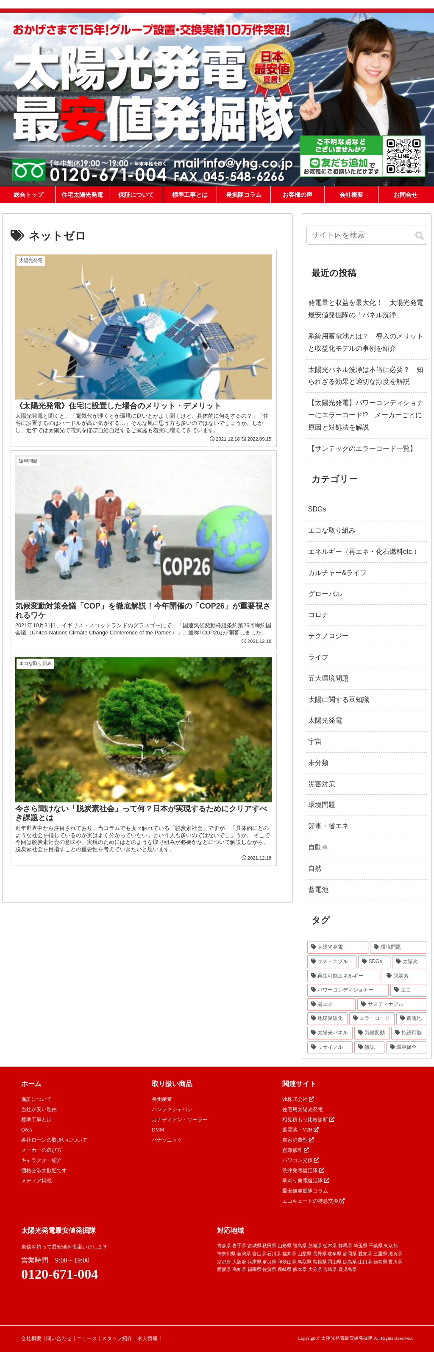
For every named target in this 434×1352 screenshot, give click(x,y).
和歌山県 (287, 1261)
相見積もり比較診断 (308, 1120)
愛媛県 (224, 1269)
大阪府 (239, 1261)
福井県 (289, 1253)
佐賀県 (269, 1269)
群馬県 (345, 1245)
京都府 (224, 1261)
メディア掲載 (36, 1181)
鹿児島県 (347, 1269)
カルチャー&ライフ (337, 572)
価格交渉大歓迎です (44, 1170)
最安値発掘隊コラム (305, 1191)
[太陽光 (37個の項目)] (409, 961)
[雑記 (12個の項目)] (369, 1047)
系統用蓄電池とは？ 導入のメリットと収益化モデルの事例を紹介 (365, 342)
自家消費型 (298, 1140)
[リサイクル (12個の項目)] (330, 1047)
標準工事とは (36, 1120)
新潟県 (244, 1253)
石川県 (274, 1253)
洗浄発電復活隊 (303, 1170)
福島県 (300, 1245)
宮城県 (255, 1245)
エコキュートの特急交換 (313, 1201)
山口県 (365, 1261)
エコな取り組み (332, 530)
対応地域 (230, 1230)
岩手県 (239, 1245)
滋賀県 (395, 1253)
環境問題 (321, 804)
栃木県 (330, 1245)
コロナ (318, 614)
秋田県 (269, 1245)
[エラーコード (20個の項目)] (372, 1018)
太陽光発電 (325, 720)
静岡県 (350, 1253)
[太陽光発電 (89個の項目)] (338, 947)
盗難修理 (295, 1150)
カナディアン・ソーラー (180, 1120)
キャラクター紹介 (41, 1160)
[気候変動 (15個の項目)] (371, 1033)
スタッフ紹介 (117, 1338)
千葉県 (376, 1245)
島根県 (320, 1261)
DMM (158, 1130)
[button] (419, 236)
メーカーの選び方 (41, 1150)
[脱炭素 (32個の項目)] (404, 976)
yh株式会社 (298, 1099)
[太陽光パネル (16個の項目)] (330, 1033)
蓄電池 (318, 889)
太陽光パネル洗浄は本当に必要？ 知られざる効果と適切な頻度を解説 (365, 375)
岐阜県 (335, 1253)
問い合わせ (59, 1338)
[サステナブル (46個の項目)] (331, 961)
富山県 (259, 1253)
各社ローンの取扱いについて (54, 1140)
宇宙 (315, 741)
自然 (315, 868)
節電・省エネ (328, 826)
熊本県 (300, 1269)
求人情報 (147, 1338)
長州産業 (162, 1099)
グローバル (325, 594)
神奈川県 (226, 1253)
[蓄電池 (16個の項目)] (411, 1018)
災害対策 (321, 784)
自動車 (318, 847)
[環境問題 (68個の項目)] (398, 947)
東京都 (391, 1245)
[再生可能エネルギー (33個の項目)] (344, 976)
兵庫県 (255, 1261)
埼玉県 (360, 1245)
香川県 (395, 1261)
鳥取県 (305, 1261)
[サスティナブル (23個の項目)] (391, 1004)
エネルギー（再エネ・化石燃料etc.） (364, 551)
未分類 (318, 762)
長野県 (320, 1253)
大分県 (315, 1269)
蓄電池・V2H (300, 1130)
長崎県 (285, 1269)
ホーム (31, 1083)
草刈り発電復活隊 (305, 1181)
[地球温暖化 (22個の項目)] (327, 1018)
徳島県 (380, 1261)
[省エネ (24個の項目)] (331, 1004)
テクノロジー (328, 636)
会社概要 (31, 1338)
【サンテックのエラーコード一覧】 (362, 448)
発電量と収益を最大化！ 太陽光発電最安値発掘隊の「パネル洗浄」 (365, 308)
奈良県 (269, 1261)
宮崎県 (330, 1269)
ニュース (87, 1338)
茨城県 (315, 1245)
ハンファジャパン (172, 1109)
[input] (366, 235)
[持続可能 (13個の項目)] (408, 1033)
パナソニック (167, 1140)
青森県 (224, 1245)
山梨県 (305, 1253)
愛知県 (365, 1253)
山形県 (285, 1245)
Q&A (27, 1130)
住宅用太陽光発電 (302, 1109)
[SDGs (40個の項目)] (374, 961)
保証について (36, 1099)
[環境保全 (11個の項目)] (406, 1047)
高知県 (239, 1269)
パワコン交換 (300, 1160)
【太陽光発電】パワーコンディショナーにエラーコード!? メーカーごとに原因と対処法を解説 (365, 415)
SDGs (317, 509)
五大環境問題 (328, 678)
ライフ (318, 657)
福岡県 (255, 1269)
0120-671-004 (59, 1274)
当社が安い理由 (39, 1109)
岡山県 (335, 1261)
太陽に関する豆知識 (338, 699)
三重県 (380, 1253)
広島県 (350, 1261)
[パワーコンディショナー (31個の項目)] (348, 990)
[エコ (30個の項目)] (408, 990)
